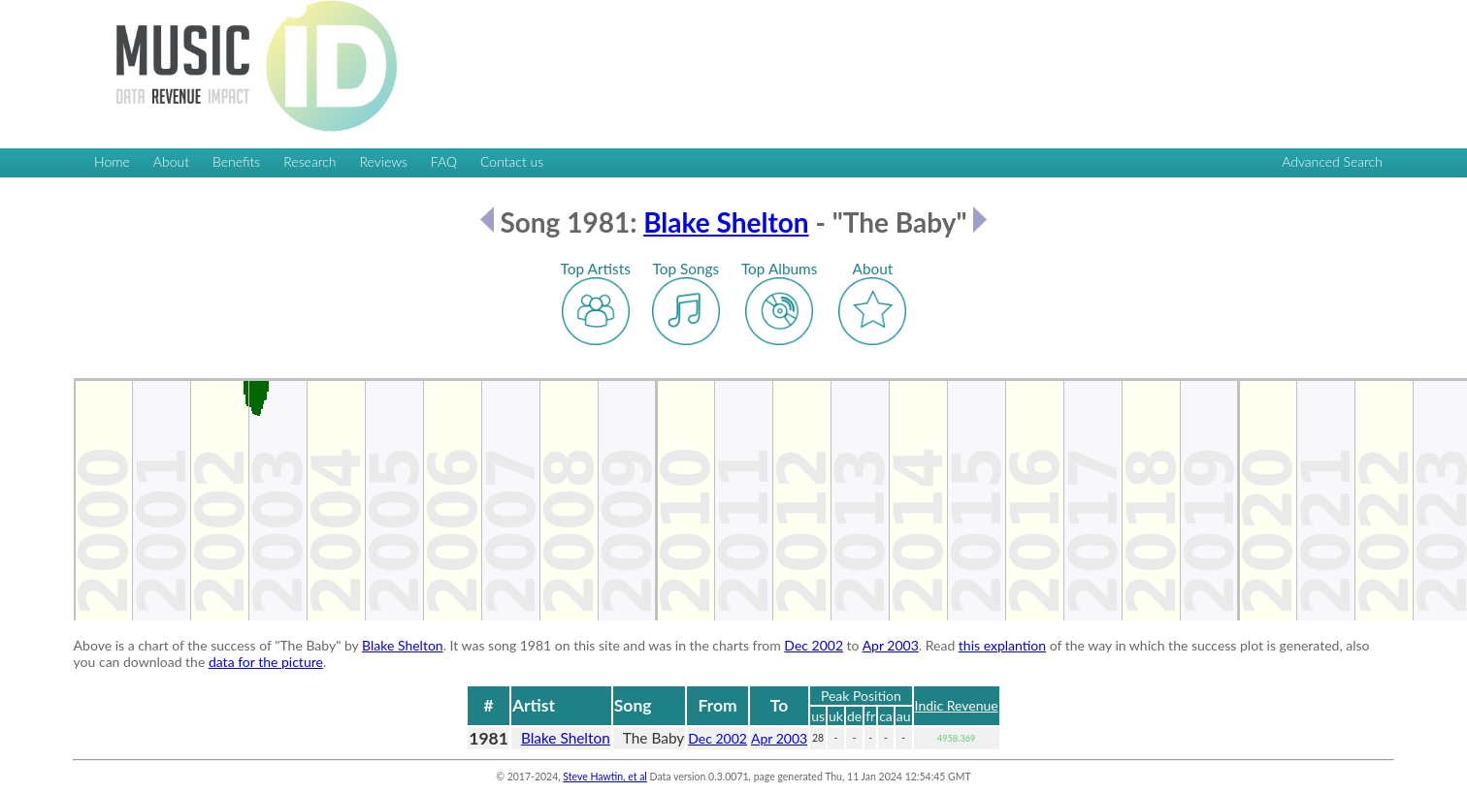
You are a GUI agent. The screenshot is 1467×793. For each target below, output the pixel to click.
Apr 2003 (891, 645)
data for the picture (266, 661)
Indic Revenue (956, 705)
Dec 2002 (813, 645)
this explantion (1002, 645)
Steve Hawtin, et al (604, 776)
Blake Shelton (725, 222)
